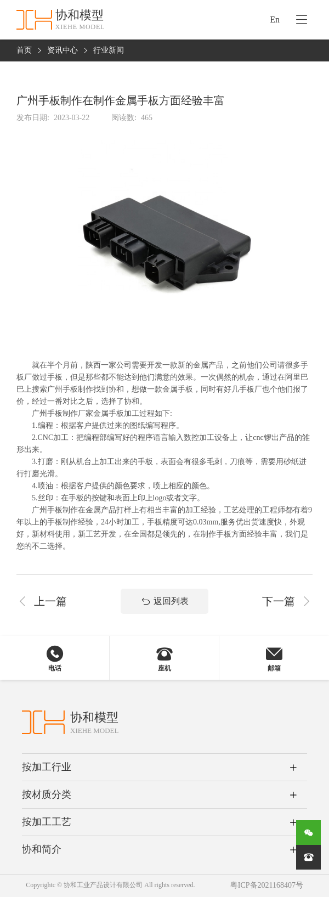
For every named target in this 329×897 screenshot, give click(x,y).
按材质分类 (46, 794)
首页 (24, 51)
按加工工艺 (46, 821)
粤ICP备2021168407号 (266, 886)
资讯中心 (62, 51)
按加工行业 (46, 766)
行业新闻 (108, 51)
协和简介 (41, 849)
